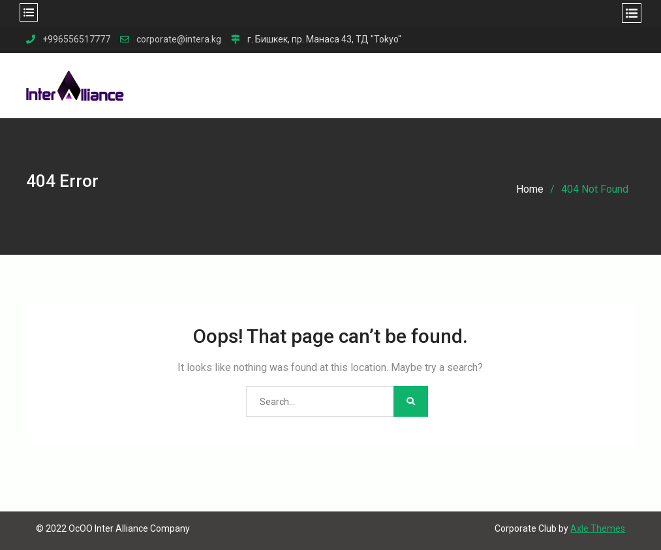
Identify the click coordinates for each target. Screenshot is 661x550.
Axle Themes (597, 528)
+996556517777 (76, 39)
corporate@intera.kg (178, 39)
